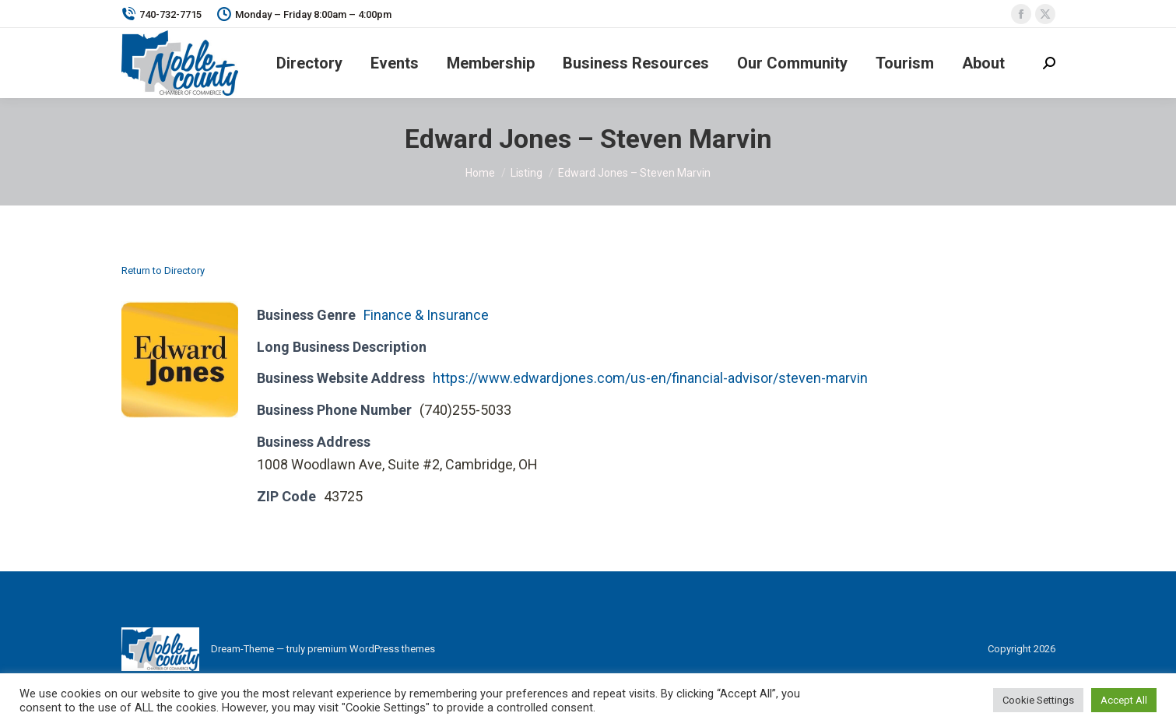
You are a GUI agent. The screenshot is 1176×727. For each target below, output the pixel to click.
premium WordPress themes (371, 649)
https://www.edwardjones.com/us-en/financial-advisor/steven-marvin (650, 378)
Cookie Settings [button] (1038, 700)
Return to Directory (163, 270)
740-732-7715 (161, 14)
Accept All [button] (1124, 700)
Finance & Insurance (426, 315)
